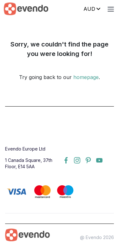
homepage (86, 77)
